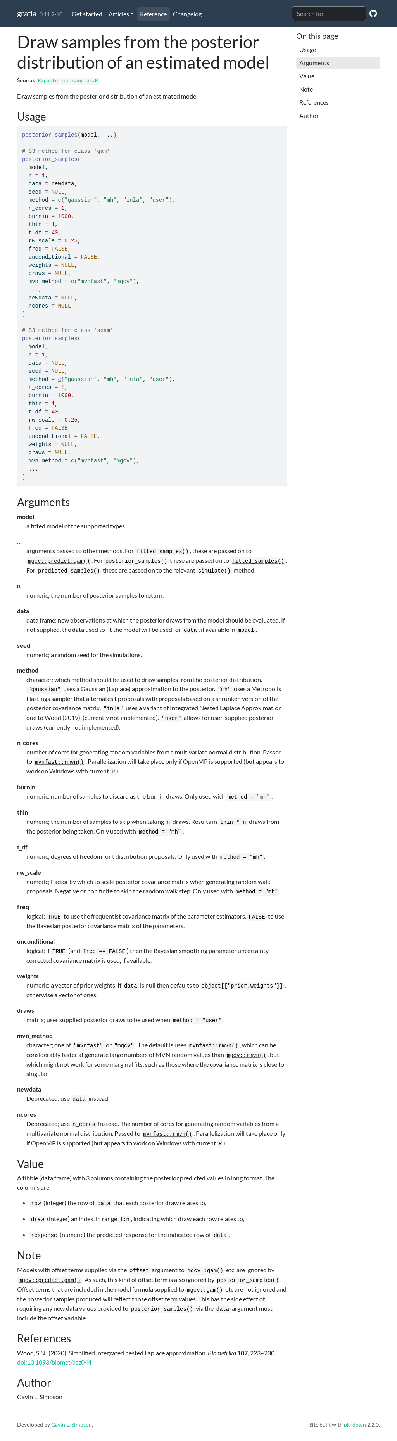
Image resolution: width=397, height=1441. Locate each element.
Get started (87, 13)
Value (306, 76)
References (314, 102)
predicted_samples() (69, 571)
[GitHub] (373, 13)
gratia (26, 13)
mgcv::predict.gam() (59, 561)
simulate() (214, 571)
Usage (307, 49)
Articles (119, 13)
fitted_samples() (162, 551)
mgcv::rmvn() (246, 1055)
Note (306, 89)
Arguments (314, 62)
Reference (153, 13)
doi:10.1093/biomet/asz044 (54, 1362)
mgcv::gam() (205, 1271)
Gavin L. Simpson (71, 1424)
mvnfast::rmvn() (59, 762)
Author (309, 115)
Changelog (187, 13)
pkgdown (355, 1424)
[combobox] (329, 13)
